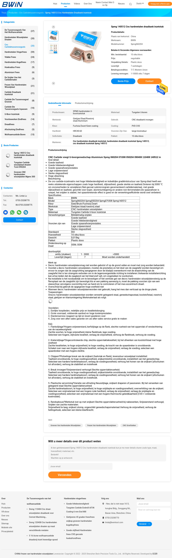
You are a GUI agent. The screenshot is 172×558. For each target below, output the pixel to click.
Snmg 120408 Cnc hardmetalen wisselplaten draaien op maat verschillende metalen (43, 526)
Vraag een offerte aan (160, 4)
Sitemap (5, 523)
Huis (3, 504)
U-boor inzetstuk (19, 114)
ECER (155, 554)
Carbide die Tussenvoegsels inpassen (19, 108)
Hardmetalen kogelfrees (19, 62)
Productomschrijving (84, 103)
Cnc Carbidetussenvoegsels (19, 46)
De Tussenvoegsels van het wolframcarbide (19, 31)
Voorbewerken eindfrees (19, 119)
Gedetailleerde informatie (59, 103)
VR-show (5, 512)
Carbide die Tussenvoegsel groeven (19, 100)
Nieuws (4, 519)
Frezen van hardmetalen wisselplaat (19, 86)
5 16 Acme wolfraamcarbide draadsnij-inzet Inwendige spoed (43, 538)
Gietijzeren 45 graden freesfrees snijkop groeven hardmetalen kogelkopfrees (80, 521)
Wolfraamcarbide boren (19, 134)
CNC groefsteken (129, 425)
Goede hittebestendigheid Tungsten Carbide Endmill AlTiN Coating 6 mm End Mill (80, 508)
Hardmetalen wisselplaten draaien (19, 38)
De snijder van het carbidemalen (19, 78)
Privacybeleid (7, 531)
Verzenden (64, 475)
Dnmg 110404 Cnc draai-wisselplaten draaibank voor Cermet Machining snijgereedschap (41, 513)
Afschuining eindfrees (19, 129)
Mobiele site (6, 527)
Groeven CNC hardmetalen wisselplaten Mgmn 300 (24, 174)
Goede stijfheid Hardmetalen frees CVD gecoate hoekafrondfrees (78, 534)
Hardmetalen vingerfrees (19, 52)
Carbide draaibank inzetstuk (19, 93)
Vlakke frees (19, 57)
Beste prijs (123, 81)
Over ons (5, 515)
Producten (5, 508)
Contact (19, 220)
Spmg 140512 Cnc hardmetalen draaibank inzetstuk (24, 155)
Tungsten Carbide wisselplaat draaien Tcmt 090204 (22, 164)
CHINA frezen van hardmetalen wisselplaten (34, 554)
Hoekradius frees (19, 67)
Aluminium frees (19, 72)
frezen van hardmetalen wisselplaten (101, 425)
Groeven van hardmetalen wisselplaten (66, 425)
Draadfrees (19, 124)
